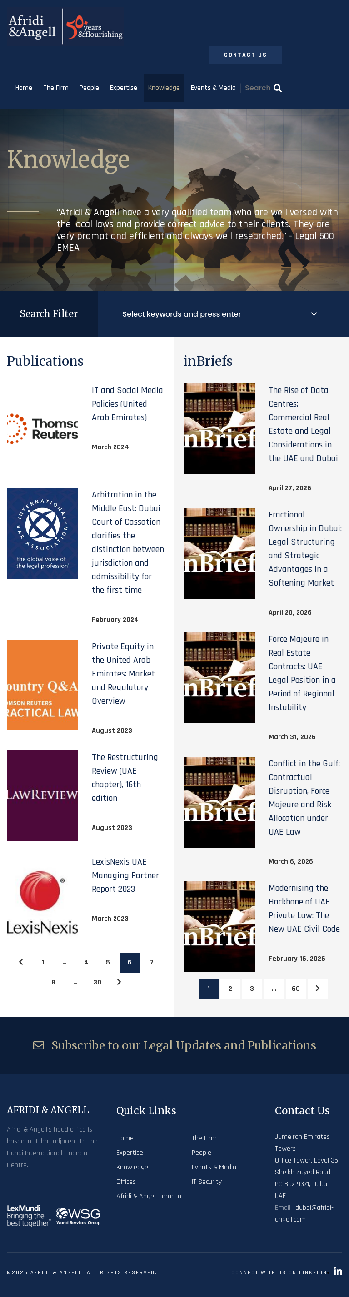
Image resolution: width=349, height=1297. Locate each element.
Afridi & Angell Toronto (148, 1196)
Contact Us (245, 55)
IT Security (207, 1182)
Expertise (123, 88)
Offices (126, 1182)
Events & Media (213, 88)
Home (23, 88)
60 (296, 989)
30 (97, 982)
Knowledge (164, 88)
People (89, 88)
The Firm (56, 88)
